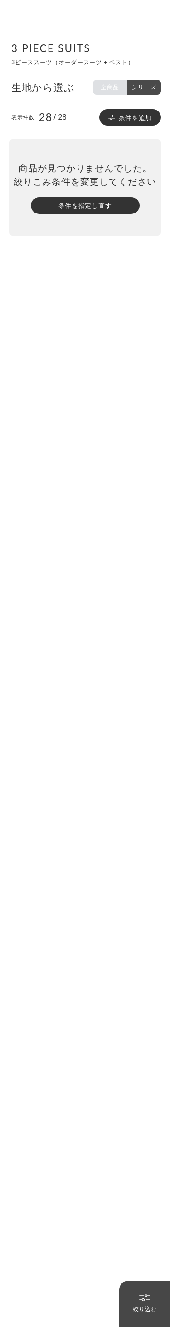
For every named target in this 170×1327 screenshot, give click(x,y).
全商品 (110, 87)
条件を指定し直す (85, 205)
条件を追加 (130, 117)
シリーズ (143, 87)
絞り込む (144, 1303)
